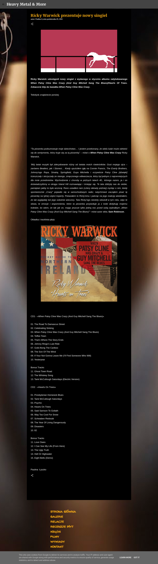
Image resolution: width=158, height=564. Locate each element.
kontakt (56, 546)
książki (55, 531)
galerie (56, 516)
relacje (57, 521)
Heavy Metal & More (26, 4)
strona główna (63, 511)
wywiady (57, 541)
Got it (137, 557)
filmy (54, 536)
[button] (32, 24)
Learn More (125, 557)
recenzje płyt (61, 526)
